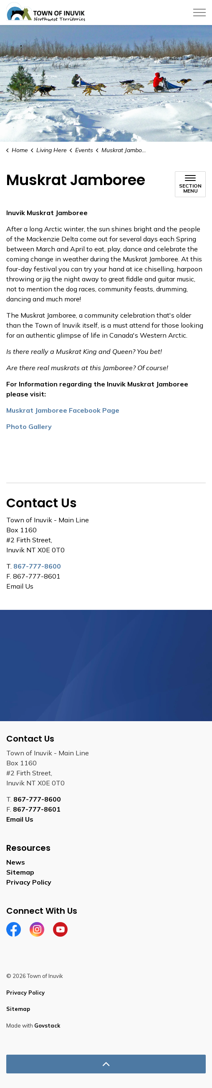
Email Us (19, 819)
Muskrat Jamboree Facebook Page (62, 410)
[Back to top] (106, 1064)
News (15, 862)
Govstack (47, 1025)
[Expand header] (199, 12)
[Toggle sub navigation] (190, 184)
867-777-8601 (37, 809)
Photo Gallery (29, 426)
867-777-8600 (37, 566)
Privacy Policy (28, 882)
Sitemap (20, 872)
